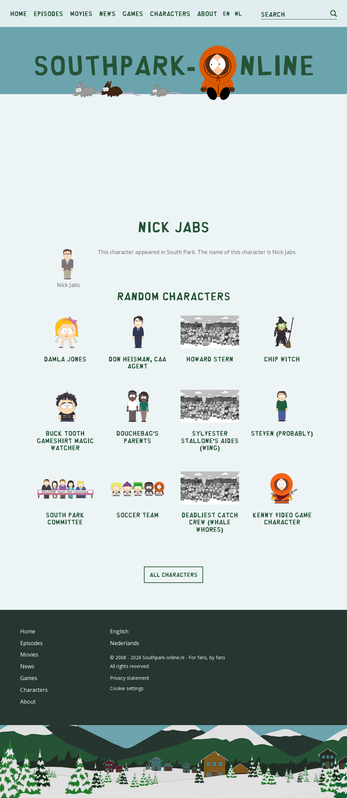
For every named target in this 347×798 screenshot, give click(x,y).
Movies (81, 13)
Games (132, 13)
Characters (170, 13)
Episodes (48, 13)
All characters (173, 574)
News (107, 13)
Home (18, 13)
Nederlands (124, 643)
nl (238, 13)
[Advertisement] (173, 151)
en (226, 13)
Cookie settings (127, 688)
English (119, 631)
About (207, 13)
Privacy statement (129, 678)
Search (273, 13)
